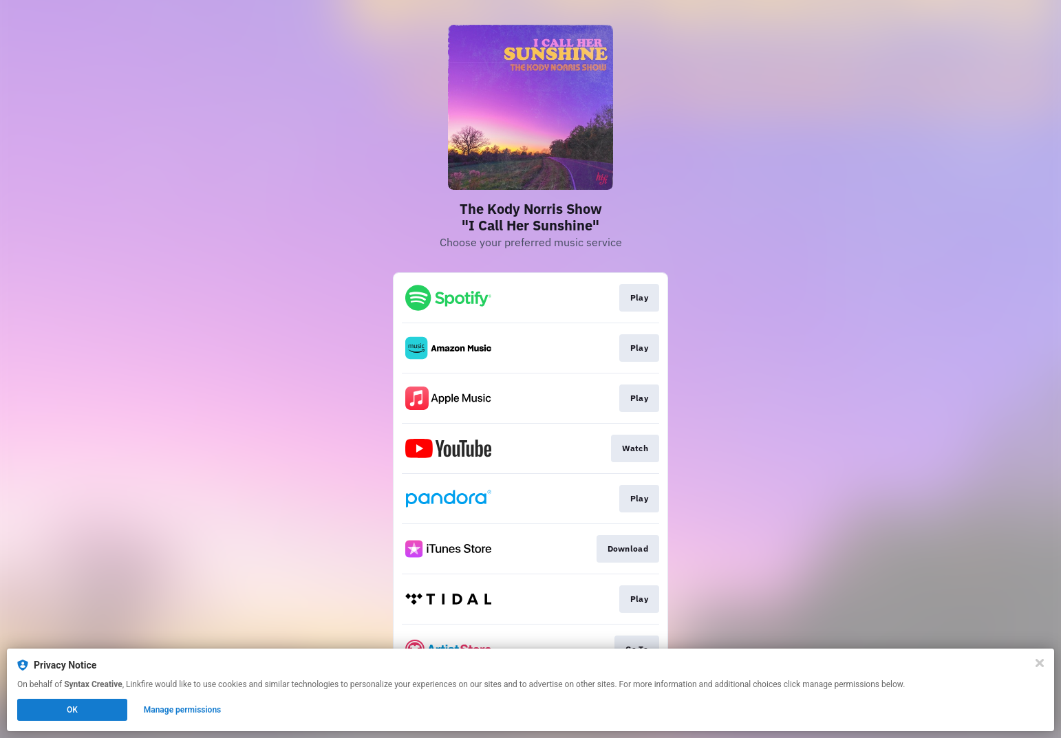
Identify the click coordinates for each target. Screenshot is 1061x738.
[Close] (1040, 663)
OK (72, 710)
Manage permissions (183, 710)
